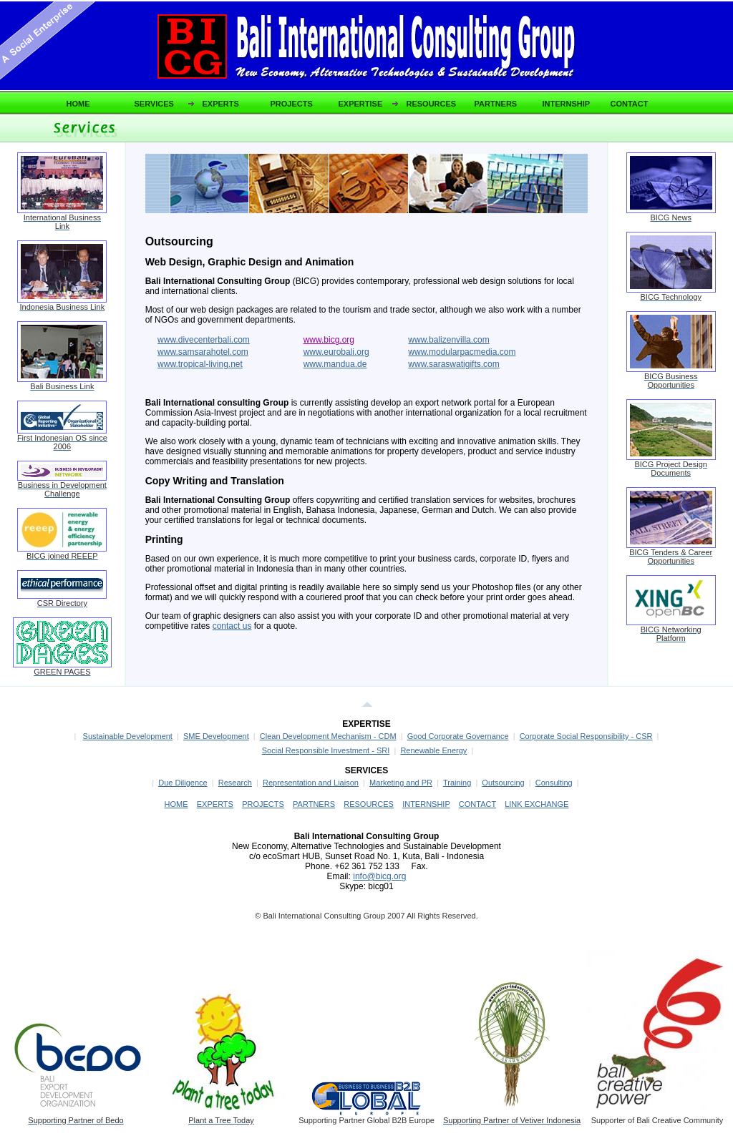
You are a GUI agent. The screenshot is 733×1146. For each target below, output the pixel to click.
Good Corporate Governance (458, 736)
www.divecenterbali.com (203, 340)
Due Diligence (182, 782)
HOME (78, 103)
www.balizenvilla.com (448, 340)
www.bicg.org (329, 340)
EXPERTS (221, 103)
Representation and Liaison (311, 782)
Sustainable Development (128, 736)
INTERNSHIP (567, 103)
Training (457, 782)
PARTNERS (496, 103)
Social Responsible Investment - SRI (326, 750)
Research (235, 782)
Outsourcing (503, 782)
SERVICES (154, 103)
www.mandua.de (335, 364)
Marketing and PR (400, 782)
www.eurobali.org (336, 352)
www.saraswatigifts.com (453, 364)
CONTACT (630, 103)
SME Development (216, 736)
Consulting (554, 782)
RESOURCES (432, 103)
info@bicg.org (379, 876)
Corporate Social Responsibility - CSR (586, 736)
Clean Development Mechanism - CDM (328, 736)
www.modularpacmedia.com (461, 352)
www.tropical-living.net (200, 364)
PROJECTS (292, 103)
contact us (232, 626)
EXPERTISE (361, 103)
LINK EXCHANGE (536, 804)
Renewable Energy (433, 750)
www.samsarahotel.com (202, 352)
